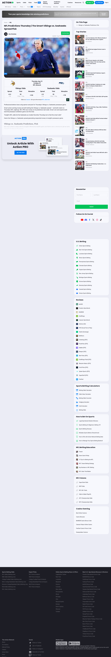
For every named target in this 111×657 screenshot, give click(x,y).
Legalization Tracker (61, 574)
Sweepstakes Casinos (82, 532)
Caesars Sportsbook (83, 320)
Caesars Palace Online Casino (84, 524)
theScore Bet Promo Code (89, 591)
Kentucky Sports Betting (84, 285)
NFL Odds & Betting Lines (8, 574)
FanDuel (79, 379)
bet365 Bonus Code (88, 584)
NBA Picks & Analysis (34, 577)
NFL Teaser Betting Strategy (85, 463)
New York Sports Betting (84, 250)
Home (5, 22)
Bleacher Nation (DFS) (83, 363)
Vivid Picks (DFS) (82, 367)
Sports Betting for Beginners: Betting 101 (88, 425)
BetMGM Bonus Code (88, 577)
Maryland (58, 581)
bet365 (79, 304)
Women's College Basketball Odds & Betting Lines (15, 584)
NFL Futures (81, 478)
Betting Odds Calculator (84, 390)
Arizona (58, 584)
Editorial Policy (6, 647)
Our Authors (5, 644)
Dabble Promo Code (88, 611)
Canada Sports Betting (83, 289)
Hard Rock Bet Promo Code (90, 586)
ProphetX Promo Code (88, 616)
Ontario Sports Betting (83, 293)
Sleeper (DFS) (81, 352)
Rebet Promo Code (87, 626)
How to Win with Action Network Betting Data (89, 437)
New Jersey (59, 589)
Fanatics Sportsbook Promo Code (91, 574)
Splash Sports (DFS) (83, 371)
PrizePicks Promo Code (89, 636)
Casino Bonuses (80, 517)
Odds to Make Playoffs (83, 494)
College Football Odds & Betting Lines (12, 579)
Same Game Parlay (82, 456)
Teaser (79, 452)
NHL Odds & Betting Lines (9, 589)
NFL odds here (46, 99)
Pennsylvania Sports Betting (85, 262)
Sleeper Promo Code (88, 599)
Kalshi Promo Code (88, 604)
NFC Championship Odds (84, 502)
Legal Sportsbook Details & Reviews (87, 421)
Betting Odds (81, 410)
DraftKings (80, 316)
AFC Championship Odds (84, 498)
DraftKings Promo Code (89, 579)
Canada (58, 611)
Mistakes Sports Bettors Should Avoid (87, 433)
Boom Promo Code (88, 624)
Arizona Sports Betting (83, 281)
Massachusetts (60, 601)
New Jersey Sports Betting (84, 273)
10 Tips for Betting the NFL (84, 460)
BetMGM (80, 312)
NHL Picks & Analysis (34, 586)
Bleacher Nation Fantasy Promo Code (92, 619)
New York (58, 577)
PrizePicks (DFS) (82, 344)
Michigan (58, 596)
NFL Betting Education (85, 447)
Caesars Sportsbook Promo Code (91, 589)
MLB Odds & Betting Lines (9, 586)
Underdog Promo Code (89, 594)
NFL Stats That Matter (83, 471)
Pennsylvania (59, 591)
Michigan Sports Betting (84, 277)
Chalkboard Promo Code (89, 629)
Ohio (57, 599)
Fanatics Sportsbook (83, 308)
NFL (11, 22)
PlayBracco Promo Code (89, 631)
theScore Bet (81, 324)
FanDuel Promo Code (88, 581)
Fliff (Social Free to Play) (84, 328)
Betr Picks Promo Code (89, 621)
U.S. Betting (81, 241)
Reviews (79, 300)
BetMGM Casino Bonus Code (83, 520)
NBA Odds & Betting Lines (9, 577)
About (3, 642)
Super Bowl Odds (82, 482)
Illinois (57, 594)
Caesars (28, 99)
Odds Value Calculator (83, 394)
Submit (91, 206)
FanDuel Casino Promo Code (83, 528)
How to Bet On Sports (85, 417)
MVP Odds (80, 486)
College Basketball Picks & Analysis (38, 581)
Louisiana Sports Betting (84, 254)
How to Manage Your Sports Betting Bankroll (89, 441)
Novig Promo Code (87, 614)
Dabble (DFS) (81, 348)
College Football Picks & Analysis (37, 579)
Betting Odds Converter (83, 398)
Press (3, 654)
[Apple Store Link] (61, 643)
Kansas (58, 604)
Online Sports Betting (83, 246)
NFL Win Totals (81, 490)
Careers (4, 649)
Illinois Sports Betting (83, 258)
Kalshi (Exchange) (82, 332)
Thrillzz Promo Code (88, 633)
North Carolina (59, 606)
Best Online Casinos (81, 513)
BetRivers (80, 336)
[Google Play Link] (74, 643)
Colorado (58, 586)
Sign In (106, 2)
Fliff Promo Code (87, 609)
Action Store (5, 652)
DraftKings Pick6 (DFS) (83, 359)
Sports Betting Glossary (84, 429)
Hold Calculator (81, 406)
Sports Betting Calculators (88, 386)
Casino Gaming (83, 509)
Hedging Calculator (82, 402)
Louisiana (58, 579)
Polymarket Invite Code (89, 601)
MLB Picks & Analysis (34, 584)
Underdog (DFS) (81, 340)
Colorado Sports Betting (84, 266)
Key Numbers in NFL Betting (85, 467)
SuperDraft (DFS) (82, 375)
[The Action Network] (8, 2)
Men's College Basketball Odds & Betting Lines (14, 581)
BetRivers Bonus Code (88, 596)
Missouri (58, 609)
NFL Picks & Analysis (34, 574)
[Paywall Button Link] (21, 153)
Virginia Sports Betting (83, 269)
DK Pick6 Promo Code (88, 606)
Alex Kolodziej (12, 34)
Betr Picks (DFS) (82, 356)
